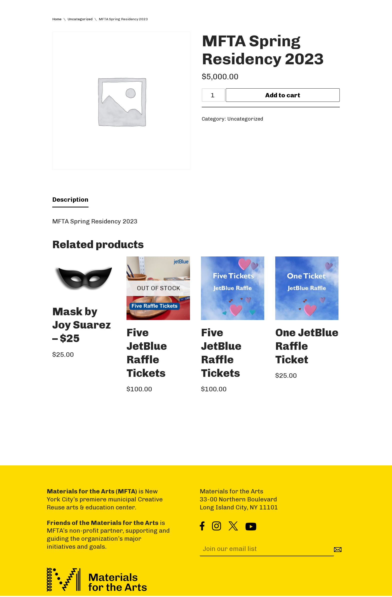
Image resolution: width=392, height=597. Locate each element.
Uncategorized (80, 19)
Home (57, 19)
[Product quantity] (213, 95)
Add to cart (283, 95)
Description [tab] (70, 200)
